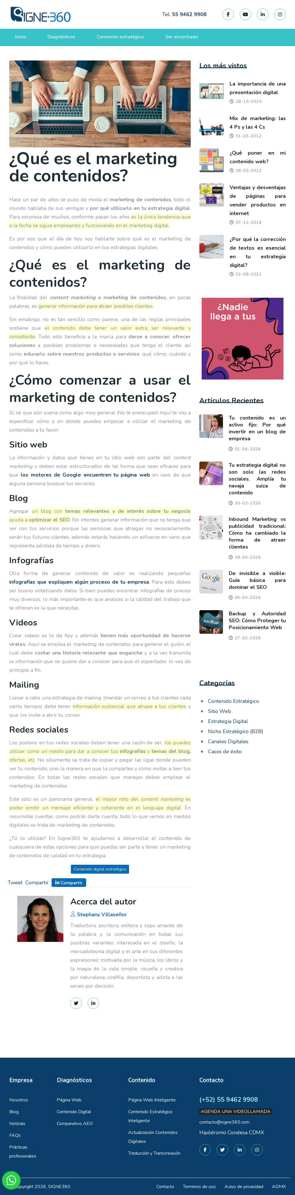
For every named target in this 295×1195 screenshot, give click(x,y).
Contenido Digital (74, 1112)
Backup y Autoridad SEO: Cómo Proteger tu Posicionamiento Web (257, 620)
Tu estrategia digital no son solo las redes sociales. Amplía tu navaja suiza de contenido (257, 479)
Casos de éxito (225, 751)
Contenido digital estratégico (99, 869)
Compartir (37, 882)
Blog (14, 1112)
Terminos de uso (199, 1186)
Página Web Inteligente (152, 1100)
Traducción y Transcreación (154, 1153)
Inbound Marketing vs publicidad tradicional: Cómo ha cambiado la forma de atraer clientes (257, 533)
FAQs (15, 1135)
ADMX (279, 1186)
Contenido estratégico (120, 37)
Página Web (69, 1100)
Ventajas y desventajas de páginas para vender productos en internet (258, 200)
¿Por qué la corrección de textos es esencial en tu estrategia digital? (258, 252)
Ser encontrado (181, 37)
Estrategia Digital (228, 721)
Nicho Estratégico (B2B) (235, 731)
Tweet (15, 882)
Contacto (165, 1186)
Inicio (20, 37)
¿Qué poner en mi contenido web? (258, 157)
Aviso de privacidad (243, 1186)
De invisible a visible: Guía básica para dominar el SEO (257, 580)
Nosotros (18, 1100)
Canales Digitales (228, 741)
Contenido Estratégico (233, 701)
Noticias (17, 1123)
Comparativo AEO (75, 1123)
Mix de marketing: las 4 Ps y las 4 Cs (258, 122)
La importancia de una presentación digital (258, 88)
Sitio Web (219, 711)
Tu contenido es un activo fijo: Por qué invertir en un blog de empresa (257, 428)
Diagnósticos (61, 37)
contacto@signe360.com (224, 1122)
